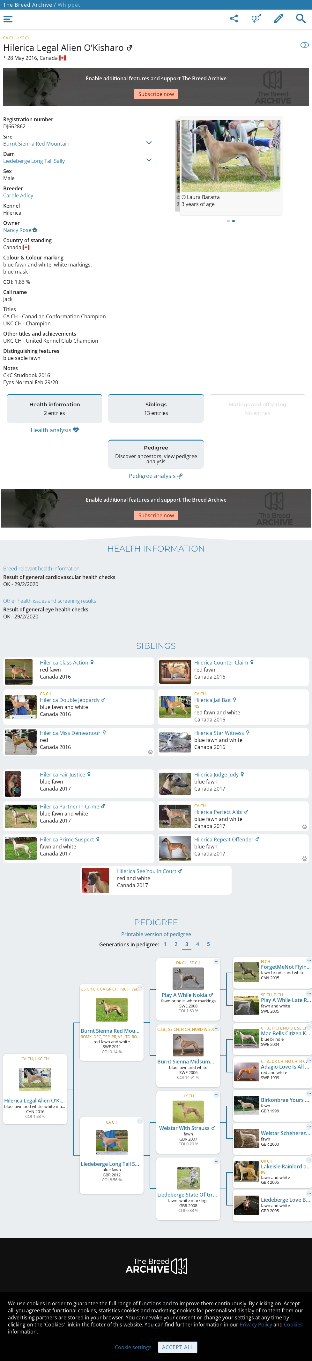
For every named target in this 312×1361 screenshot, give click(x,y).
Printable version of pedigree (156, 895)
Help (156, 1288)
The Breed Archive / (29, 4)
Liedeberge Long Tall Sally (34, 138)
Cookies (293, 1324)
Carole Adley (18, 173)
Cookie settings (133, 1347)
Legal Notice (156, 1261)
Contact (156, 1274)
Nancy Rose (20, 207)
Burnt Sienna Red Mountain (36, 121)
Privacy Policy (256, 1324)
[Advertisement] (156, 75)
